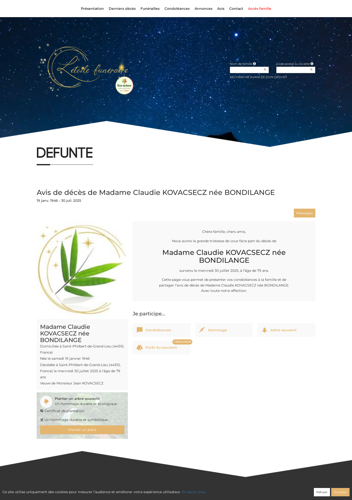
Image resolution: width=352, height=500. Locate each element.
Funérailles (150, 8)
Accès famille (259, 8)
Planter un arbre (82, 430)
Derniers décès (122, 8)
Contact (236, 8)
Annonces (203, 8)
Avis (220, 8)
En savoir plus (194, 492)
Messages (304, 213)
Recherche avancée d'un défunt (258, 77)
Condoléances (177, 8)
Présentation (92, 8)
